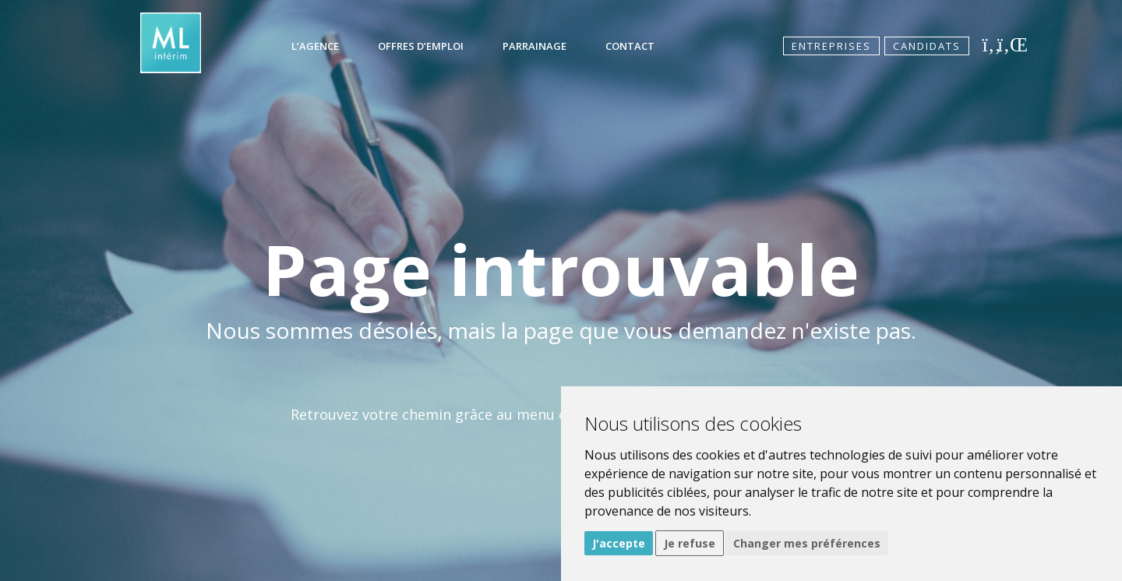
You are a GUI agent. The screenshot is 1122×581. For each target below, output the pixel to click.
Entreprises (831, 46)
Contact (629, 46)
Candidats (927, 46)
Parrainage (534, 46)
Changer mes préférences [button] (806, 543)
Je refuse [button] (689, 543)
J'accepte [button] (618, 543)
